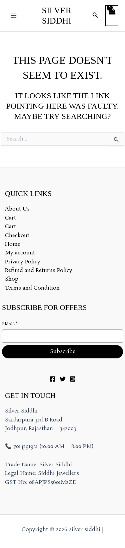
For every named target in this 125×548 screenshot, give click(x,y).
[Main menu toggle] (14, 16)
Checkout (17, 235)
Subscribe (62, 351)
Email (9, 324)
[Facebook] (53, 379)
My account (20, 253)
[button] (95, 16)
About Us (17, 209)
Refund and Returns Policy (38, 270)
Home (12, 244)
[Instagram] (73, 379)
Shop (11, 279)
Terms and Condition (32, 288)
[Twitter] (63, 379)
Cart (10, 218)
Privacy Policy (22, 262)
